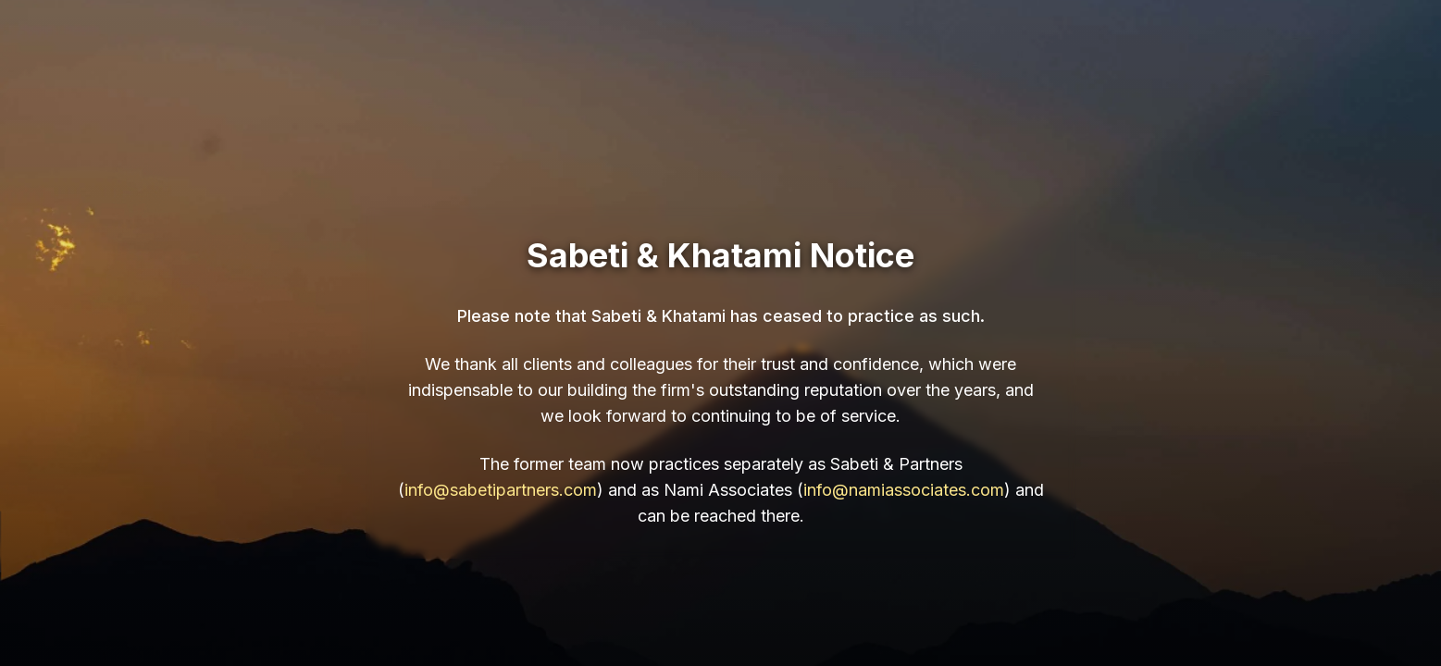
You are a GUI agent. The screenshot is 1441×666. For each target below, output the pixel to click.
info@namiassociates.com (903, 490)
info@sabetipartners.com (500, 490)
